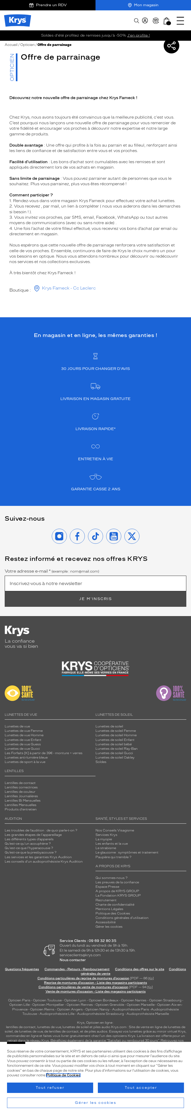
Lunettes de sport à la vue (25, 762)
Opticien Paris (19, 1000)
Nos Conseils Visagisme (115, 830)
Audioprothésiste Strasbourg (100, 1014)
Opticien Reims (42, 1009)
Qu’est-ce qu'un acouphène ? (28, 843)
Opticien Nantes (134, 1000)
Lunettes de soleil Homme (116, 735)
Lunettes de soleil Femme (116, 731)
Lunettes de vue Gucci (22, 749)
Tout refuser (50, 1087)
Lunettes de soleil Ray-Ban (117, 749)
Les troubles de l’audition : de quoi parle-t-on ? (41, 830)
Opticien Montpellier (48, 1005)
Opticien (27, 45)
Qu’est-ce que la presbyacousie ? (30, 852)
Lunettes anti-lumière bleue (26, 757)
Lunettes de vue (17, 726)
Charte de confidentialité (115, 904)
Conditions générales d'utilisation (122, 918)
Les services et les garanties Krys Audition (38, 857)
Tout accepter (141, 1087)
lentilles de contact (21, 1027)
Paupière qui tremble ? (113, 857)
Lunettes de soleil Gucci (114, 753)
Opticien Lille (19, 1005)
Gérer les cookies (109, 926)
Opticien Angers (70, 1009)
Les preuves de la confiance (117, 882)
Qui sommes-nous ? (112, 878)
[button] (166, 20)
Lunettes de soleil (109, 726)
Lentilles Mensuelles (20, 805)
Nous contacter (73, 960)
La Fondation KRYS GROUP (118, 895)
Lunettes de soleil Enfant (115, 740)
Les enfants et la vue (112, 843)
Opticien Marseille (141, 1005)
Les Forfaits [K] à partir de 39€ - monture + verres (43, 753)
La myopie (104, 839)
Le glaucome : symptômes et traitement (127, 852)
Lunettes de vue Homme (24, 735)
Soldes (101, 762)
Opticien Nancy (97, 1009)
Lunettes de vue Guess (23, 744)
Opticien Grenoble (110, 1005)
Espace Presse (107, 887)
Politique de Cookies (63, 1075)
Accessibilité (106, 922)
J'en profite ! (138, 35)
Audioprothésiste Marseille (147, 1014)
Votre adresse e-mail (52, 571)
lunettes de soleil (75, 1027)
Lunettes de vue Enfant (23, 740)
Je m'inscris (95, 599)
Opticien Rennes (80, 1005)
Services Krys (106, 835)
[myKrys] (145, 20)
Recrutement (106, 900)
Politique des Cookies (113, 913)
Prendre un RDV (48, 5)
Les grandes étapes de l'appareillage (33, 835)
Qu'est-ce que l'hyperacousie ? (29, 848)
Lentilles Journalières (21, 796)
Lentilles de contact (20, 783)
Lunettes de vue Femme (24, 731)
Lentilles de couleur (20, 792)
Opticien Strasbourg (165, 1000)
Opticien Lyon (75, 1000)
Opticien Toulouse (47, 1000)
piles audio (101, 1027)
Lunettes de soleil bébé (114, 744)
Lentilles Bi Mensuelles (23, 800)
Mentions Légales (109, 909)
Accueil (11, 45)
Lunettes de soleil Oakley (115, 757)
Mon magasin (143, 5)
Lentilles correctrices (21, 787)
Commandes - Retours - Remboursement (77, 969)
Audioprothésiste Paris (130, 1009)
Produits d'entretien (21, 809)
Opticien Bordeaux (103, 1000)
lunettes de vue (49, 1027)
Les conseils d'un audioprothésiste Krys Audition (44, 861)
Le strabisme (106, 848)
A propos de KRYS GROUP (117, 891)
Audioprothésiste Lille (57, 1014)
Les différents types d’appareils (29, 839)
